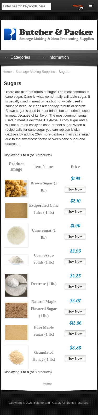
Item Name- (43, 166)
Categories (20, 57)
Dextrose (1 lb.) (44, 284)
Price (75, 166)
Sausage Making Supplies (35, 72)
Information (58, 57)
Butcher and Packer (46, 402)
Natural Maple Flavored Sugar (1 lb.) (44, 308)
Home (7, 72)
